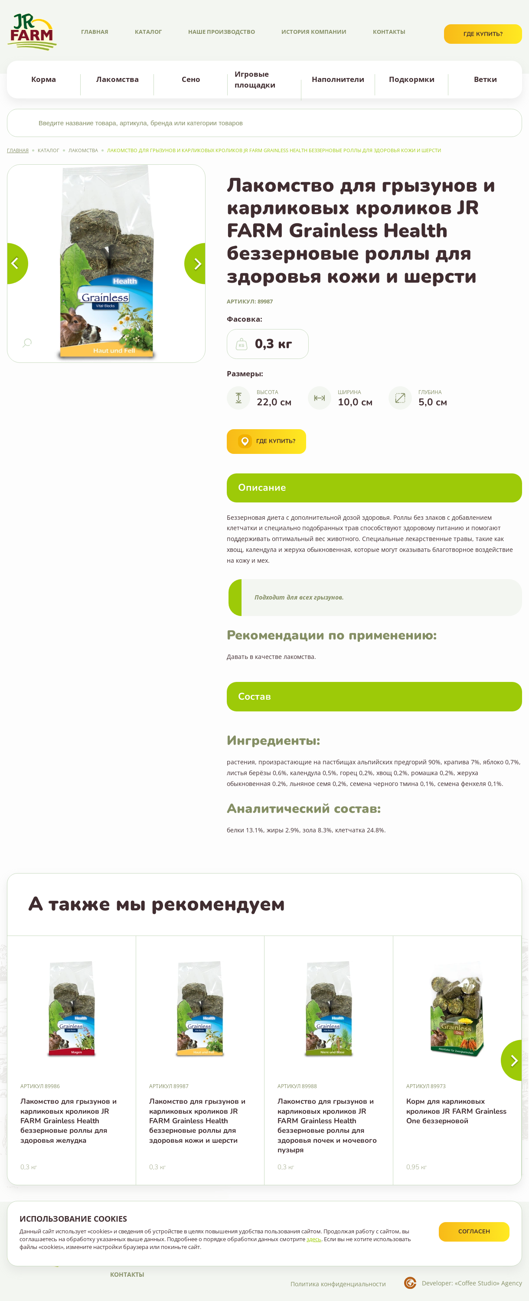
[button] (511, 1060)
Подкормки (411, 79)
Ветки (485, 79)
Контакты (389, 32)
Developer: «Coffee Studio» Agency (472, 1283)
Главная (94, 32)
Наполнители (338, 79)
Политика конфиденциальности (338, 1284)
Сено (191, 79)
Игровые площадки (255, 79)
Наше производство (221, 32)
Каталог (148, 32)
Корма (43, 79)
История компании (313, 32)
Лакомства (117, 79)
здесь (314, 1239)
